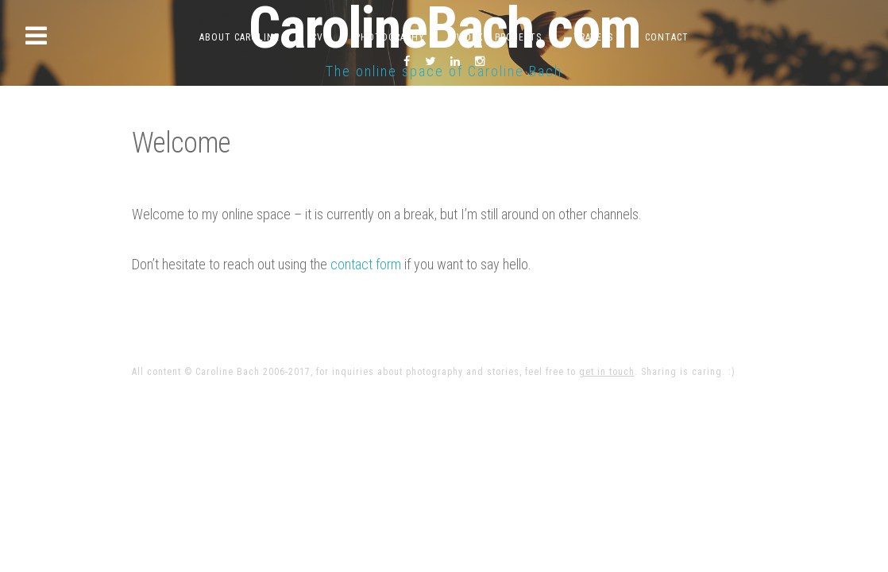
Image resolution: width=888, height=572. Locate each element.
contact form (365, 264)
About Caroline (239, 37)
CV (317, 37)
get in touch (607, 371)
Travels (593, 37)
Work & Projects (499, 37)
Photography (390, 37)
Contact (667, 37)
